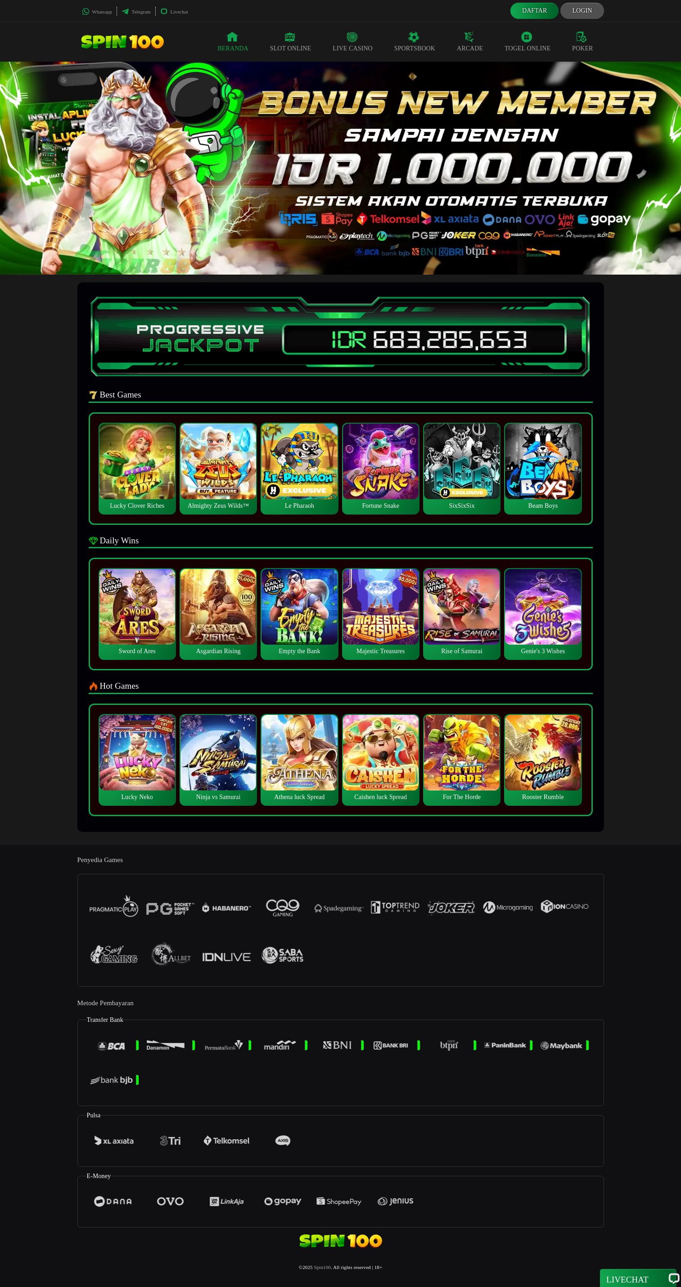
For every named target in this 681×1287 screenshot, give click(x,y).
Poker (582, 41)
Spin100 (322, 1267)
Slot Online (290, 41)
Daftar (534, 10)
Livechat (174, 11)
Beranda (232, 41)
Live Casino (353, 41)
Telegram (136, 11)
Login (582, 10)
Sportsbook (414, 41)
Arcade (470, 41)
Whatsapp (97, 11)
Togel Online (527, 41)
